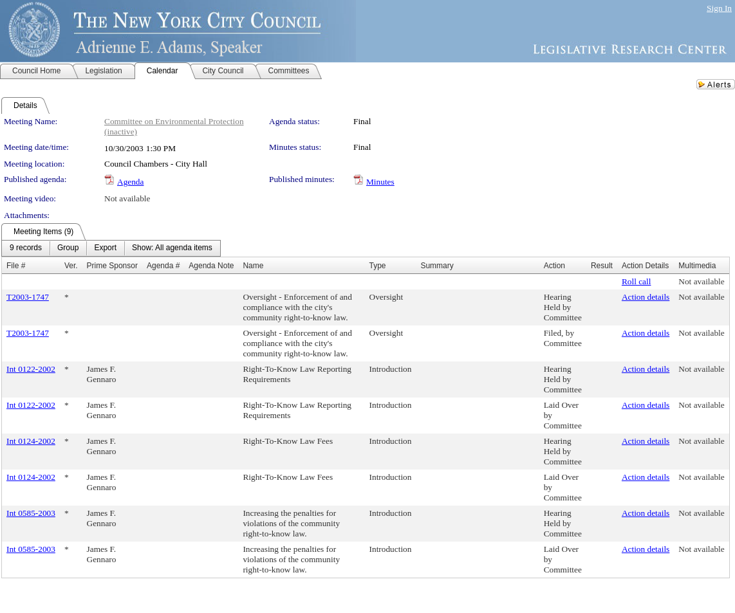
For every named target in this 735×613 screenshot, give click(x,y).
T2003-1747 (27, 297)
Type (377, 265)
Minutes (380, 182)
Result (602, 265)
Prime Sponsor (112, 265)
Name (253, 265)
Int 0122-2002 (30, 369)
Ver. (71, 265)
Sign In (719, 8)
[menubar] (111, 248)
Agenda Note (211, 265)
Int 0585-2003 (30, 513)
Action (554, 265)
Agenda (130, 182)
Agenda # (163, 265)
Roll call (636, 281)
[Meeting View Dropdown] (172, 248)
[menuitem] (26, 248)
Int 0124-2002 (30, 441)
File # (15, 265)
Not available (127, 198)
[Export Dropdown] (105, 248)
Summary (436, 265)
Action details (645, 297)
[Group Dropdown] (68, 248)
